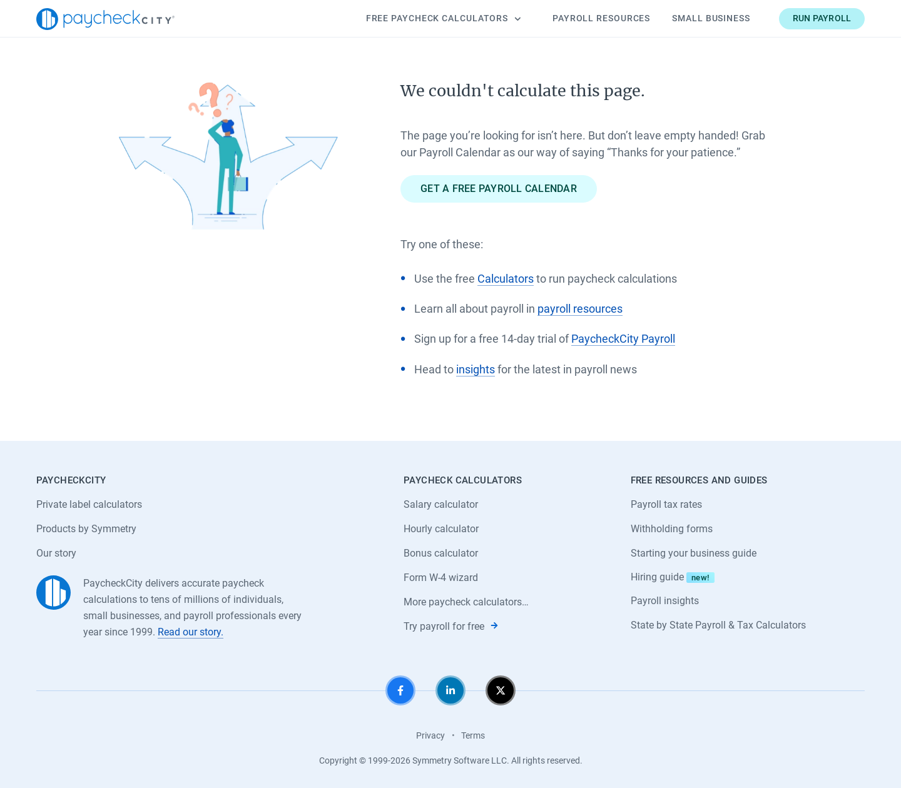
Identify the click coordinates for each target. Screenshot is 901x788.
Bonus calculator (441, 553)
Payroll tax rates (666, 504)
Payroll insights (665, 601)
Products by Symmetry (86, 529)
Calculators (443, 19)
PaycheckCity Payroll (623, 338)
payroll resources (580, 308)
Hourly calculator (441, 529)
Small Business (711, 18)
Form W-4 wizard (441, 577)
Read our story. (190, 632)
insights (475, 369)
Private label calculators (89, 504)
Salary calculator (441, 504)
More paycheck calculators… (466, 602)
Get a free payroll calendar (498, 188)
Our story (56, 553)
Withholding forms (672, 529)
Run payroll (822, 18)
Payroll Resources (601, 18)
